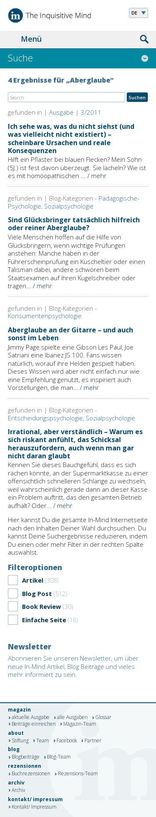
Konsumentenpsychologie (45, 316)
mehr (98, 175)
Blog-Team (59, 757)
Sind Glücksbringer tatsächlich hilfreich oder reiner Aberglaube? (74, 223)
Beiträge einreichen (34, 724)
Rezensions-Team (78, 774)
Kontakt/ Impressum (34, 807)
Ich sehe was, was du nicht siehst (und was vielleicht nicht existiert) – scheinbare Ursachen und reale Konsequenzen (71, 138)
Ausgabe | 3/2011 (75, 112)
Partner (93, 740)
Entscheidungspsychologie (45, 418)
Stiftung (20, 740)
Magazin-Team (79, 724)
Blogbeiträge (26, 757)
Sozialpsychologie (69, 206)
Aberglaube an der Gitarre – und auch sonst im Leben (70, 333)
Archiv (18, 790)
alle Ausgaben (72, 717)
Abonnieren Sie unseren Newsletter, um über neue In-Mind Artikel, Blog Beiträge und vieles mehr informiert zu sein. (73, 666)
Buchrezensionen (31, 774)
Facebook (67, 740)
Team (42, 740)
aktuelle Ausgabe (31, 717)
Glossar (103, 717)
